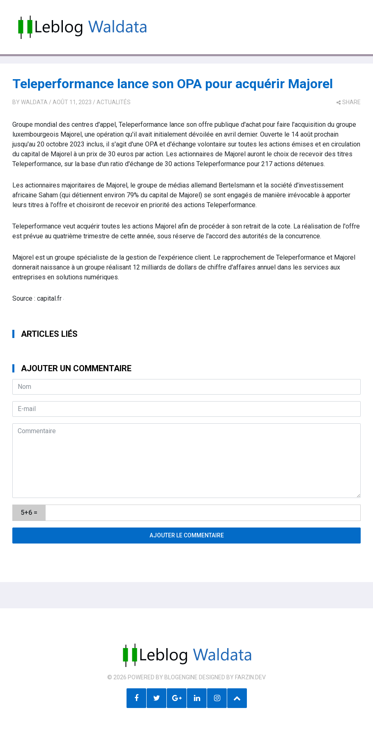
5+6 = (29, 512)
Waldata (34, 102)
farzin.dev (250, 677)
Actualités (114, 102)
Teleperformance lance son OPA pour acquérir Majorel (172, 83)
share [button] (348, 102)
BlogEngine (181, 677)
